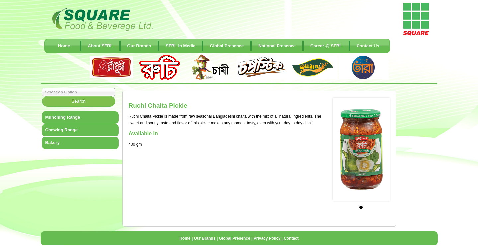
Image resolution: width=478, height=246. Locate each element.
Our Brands (139, 45)
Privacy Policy (267, 238)
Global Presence (227, 45)
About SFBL (100, 45)
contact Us (368, 45)
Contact (291, 238)
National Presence (277, 45)
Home (64, 45)
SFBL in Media (180, 45)
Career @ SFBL (326, 45)
